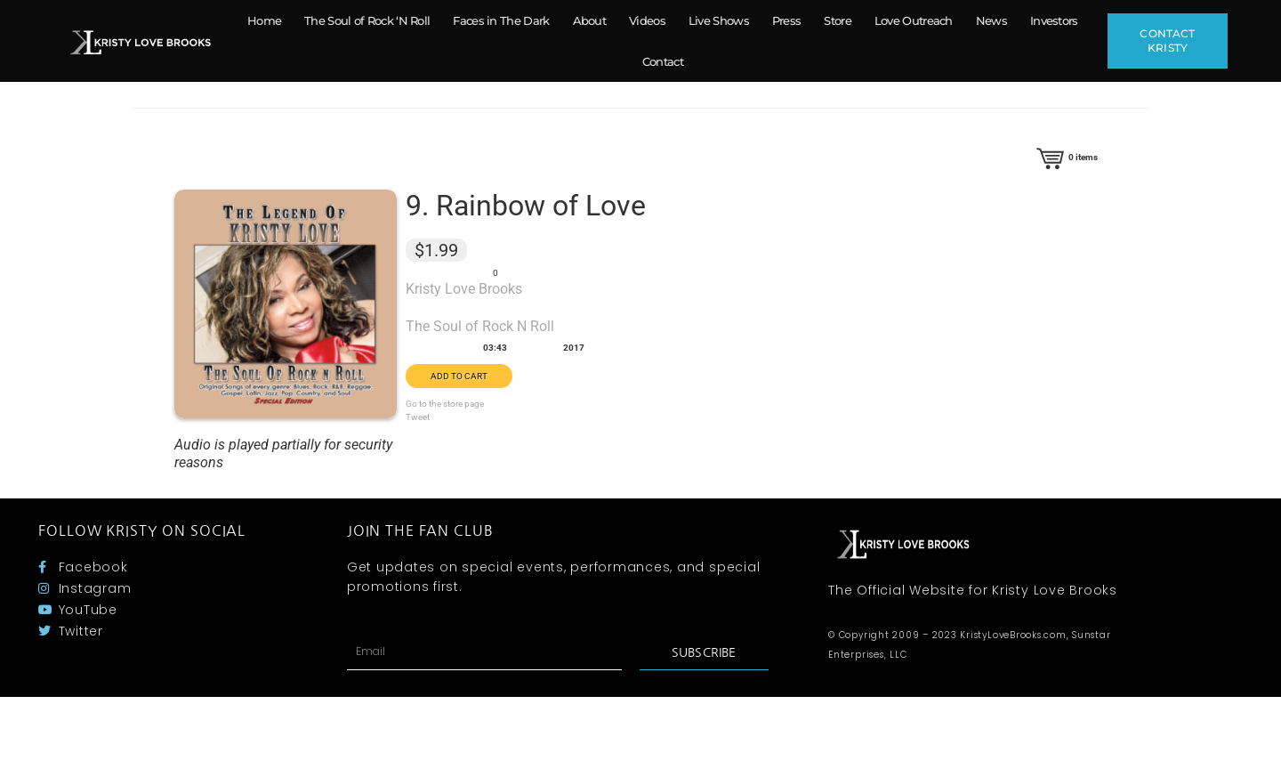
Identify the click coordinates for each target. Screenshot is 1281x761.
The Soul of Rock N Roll (480, 326)
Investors (1054, 20)
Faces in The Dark (501, 20)
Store (837, 20)
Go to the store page (445, 404)
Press (787, 20)
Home (264, 20)
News (991, 20)
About (590, 20)
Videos (647, 20)
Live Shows (719, 20)
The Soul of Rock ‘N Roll (367, 20)
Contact (662, 61)
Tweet (418, 417)
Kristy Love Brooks (464, 288)
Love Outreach (913, 20)
